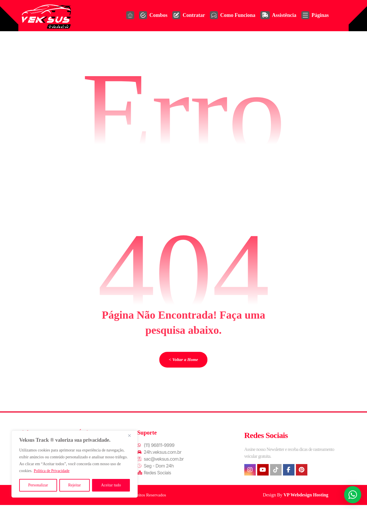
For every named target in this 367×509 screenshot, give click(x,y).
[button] (250, 472)
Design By (296, 497)
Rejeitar (74, 485)
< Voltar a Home (183, 361)
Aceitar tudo (111, 485)
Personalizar (38, 485)
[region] (74, 464)
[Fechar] (131, 435)
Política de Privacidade (52, 471)
